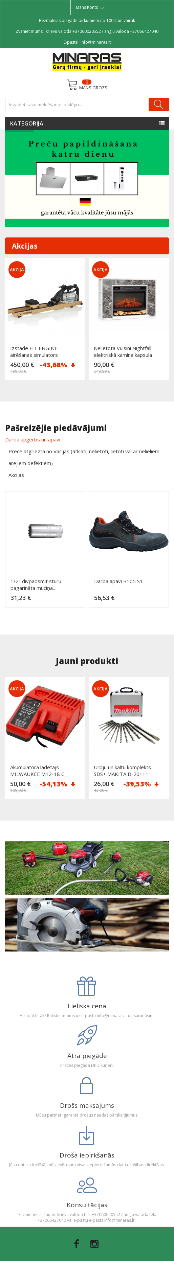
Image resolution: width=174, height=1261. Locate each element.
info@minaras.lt (96, 42)
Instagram (94, 1244)
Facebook (76, 1244)
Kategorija (26, 123)
